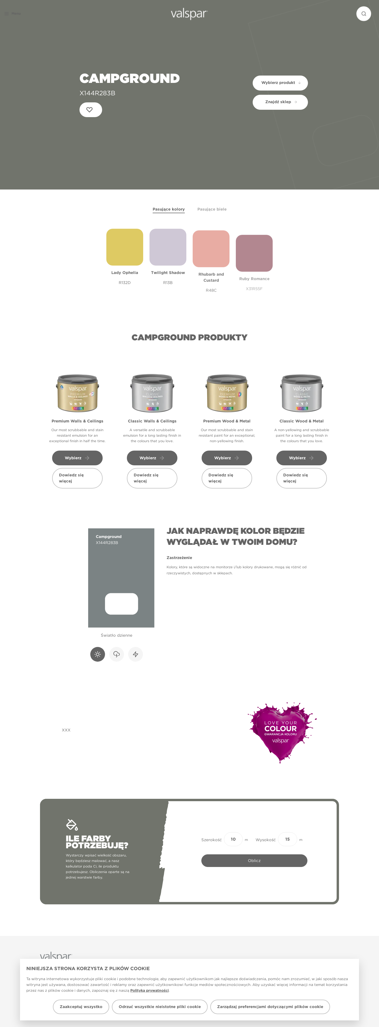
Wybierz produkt (281, 82)
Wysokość (266, 839)
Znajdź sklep (281, 101)
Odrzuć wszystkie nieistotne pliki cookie (160, 1006)
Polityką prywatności (149, 990)
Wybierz (77, 458)
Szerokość (211, 839)
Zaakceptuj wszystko (81, 1006)
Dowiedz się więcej (71, 478)
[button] (22, 13)
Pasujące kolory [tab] (169, 209)
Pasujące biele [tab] (212, 209)
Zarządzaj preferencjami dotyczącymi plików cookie (270, 1006)
